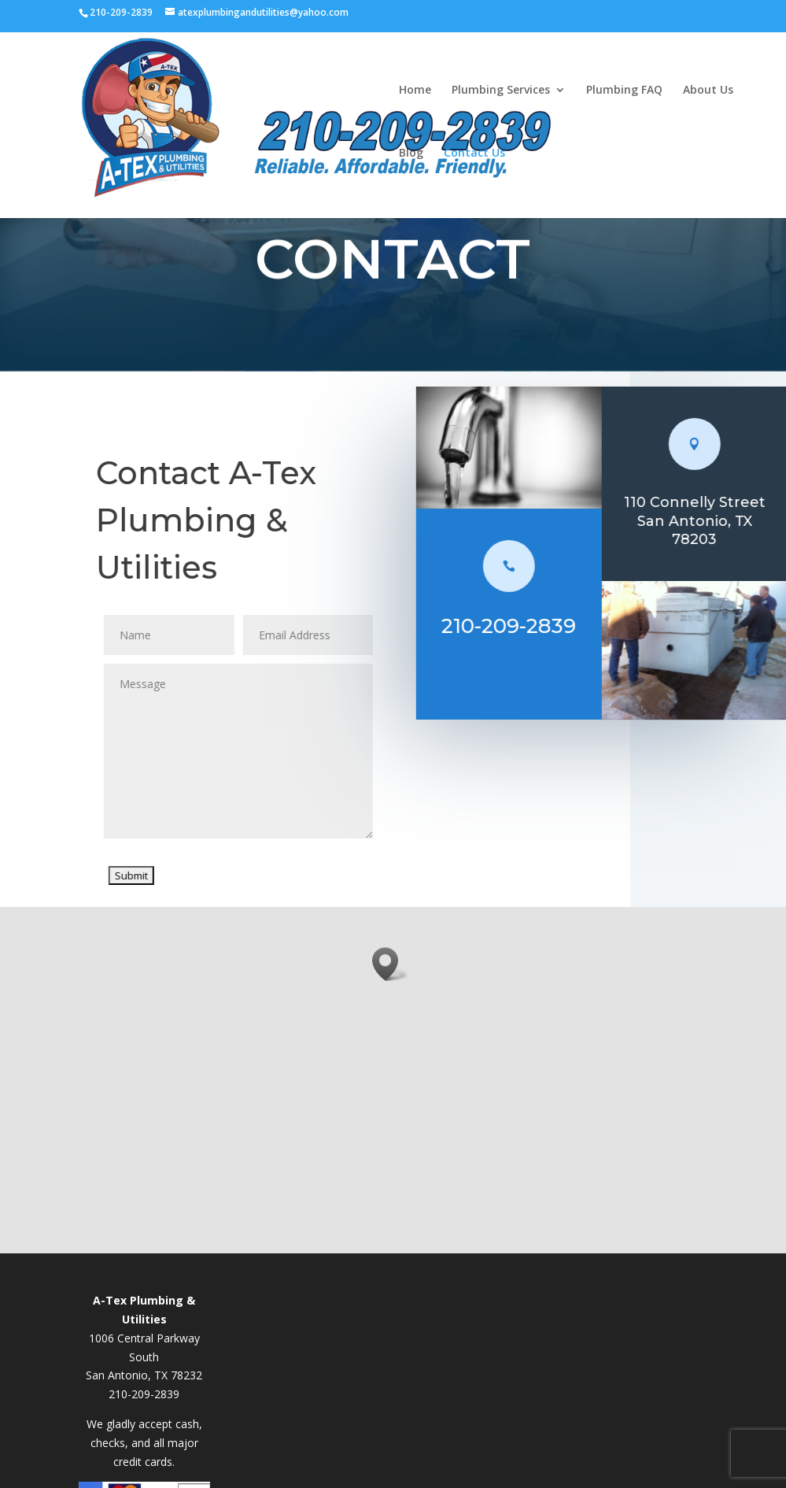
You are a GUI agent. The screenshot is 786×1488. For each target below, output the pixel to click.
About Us (708, 89)
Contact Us (474, 152)
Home (415, 89)
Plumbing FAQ (624, 89)
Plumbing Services (501, 89)
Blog (411, 152)
